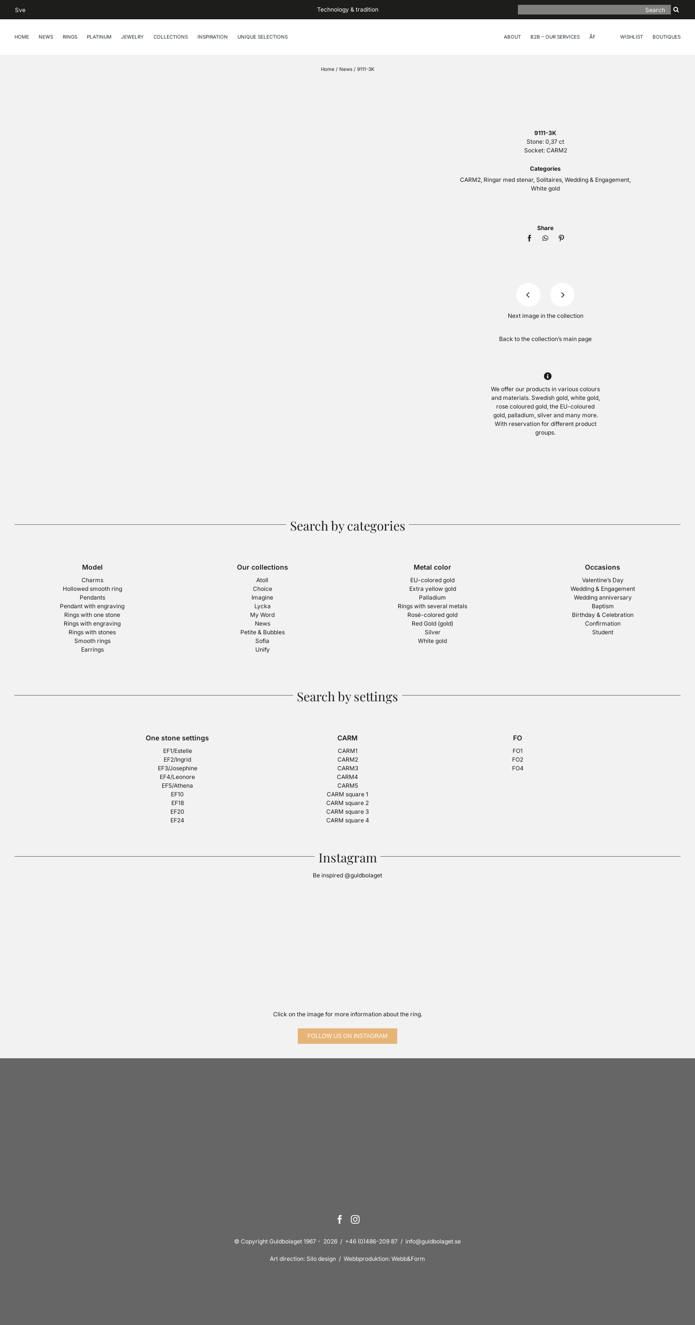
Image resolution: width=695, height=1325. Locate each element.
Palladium (432, 597)
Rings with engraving (92, 623)
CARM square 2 (347, 802)
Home (327, 69)
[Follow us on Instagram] (347, 1036)
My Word (262, 614)
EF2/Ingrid (177, 759)
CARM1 (348, 750)
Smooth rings (92, 640)
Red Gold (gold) (432, 623)
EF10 (177, 794)
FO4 (518, 768)
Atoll (262, 580)
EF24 (177, 820)
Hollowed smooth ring (92, 588)
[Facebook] (529, 238)
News (345, 69)
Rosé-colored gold (432, 614)
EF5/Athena (177, 785)
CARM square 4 (347, 820)
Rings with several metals (432, 606)
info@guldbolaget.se (433, 1241)
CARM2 (556, 150)
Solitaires (549, 179)
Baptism (603, 606)
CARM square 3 (347, 811)
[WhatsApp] (545, 238)
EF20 (177, 811)
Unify (262, 649)
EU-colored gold (432, 580)
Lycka (262, 606)
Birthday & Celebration (603, 614)
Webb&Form (408, 1258)
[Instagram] (355, 1219)
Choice (262, 588)
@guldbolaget (363, 875)
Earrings (92, 649)
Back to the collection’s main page (545, 338)
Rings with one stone (92, 614)
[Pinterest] (561, 238)
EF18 (177, 802)
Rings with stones (92, 632)
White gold (545, 188)
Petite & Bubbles (262, 632)
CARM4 (347, 776)
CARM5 (347, 785)
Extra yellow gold (432, 588)
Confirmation (603, 623)
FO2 (517, 759)
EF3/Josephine (177, 768)
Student (602, 632)
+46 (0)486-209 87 (371, 1241)
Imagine (262, 597)
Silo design (321, 1258)
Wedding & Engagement (597, 179)
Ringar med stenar (508, 179)
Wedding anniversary (603, 597)
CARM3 (347, 768)
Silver (433, 632)
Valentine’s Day (603, 580)
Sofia (262, 640)
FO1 (518, 750)
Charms (92, 580)
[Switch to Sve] (20, 9)
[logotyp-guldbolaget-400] (545, 85)
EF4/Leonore (177, 776)
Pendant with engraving (92, 606)
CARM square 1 (347, 794)
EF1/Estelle (177, 750)
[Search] (594, 9)
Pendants (92, 597)
